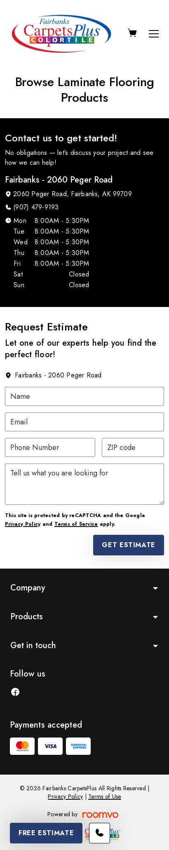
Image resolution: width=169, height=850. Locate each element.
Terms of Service (76, 524)
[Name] (84, 396)
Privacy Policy (22, 524)
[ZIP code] (133, 447)
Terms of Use (104, 796)
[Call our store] (99, 833)
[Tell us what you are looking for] (84, 484)
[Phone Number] (50, 447)
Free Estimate (46, 833)
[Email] (84, 421)
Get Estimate (128, 545)
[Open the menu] (153, 33)
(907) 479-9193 (36, 207)
